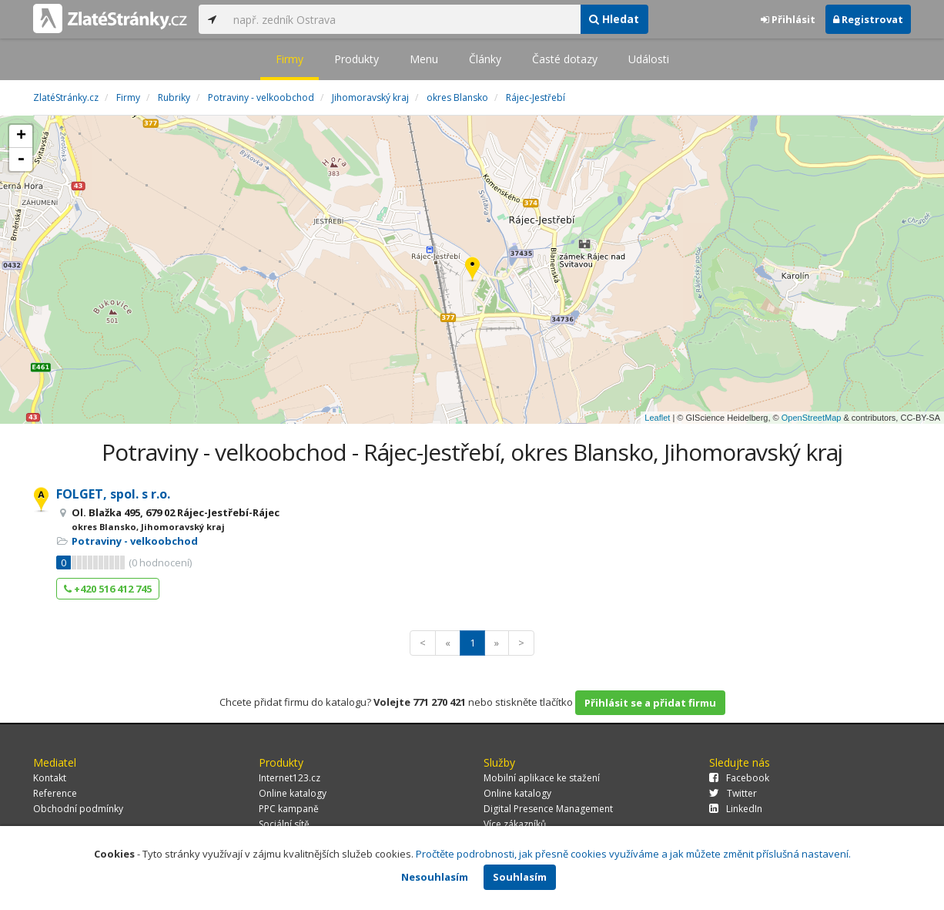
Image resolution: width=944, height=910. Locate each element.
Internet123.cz (289, 777)
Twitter (733, 793)
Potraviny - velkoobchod (135, 541)
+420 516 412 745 (108, 589)
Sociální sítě (284, 824)
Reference (55, 793)
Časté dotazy (565, 59)
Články (485, 59)
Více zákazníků (515, 824)
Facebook (739, 777)
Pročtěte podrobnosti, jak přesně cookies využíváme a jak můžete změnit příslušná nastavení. (633, 854)
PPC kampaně (289, 808)
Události (648, 59)
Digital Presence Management (548, 808)
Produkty (356, 59)
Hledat (614, 19)
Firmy (289, 59)
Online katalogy (292, 793)
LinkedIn (735, 808)
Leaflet (657, 417)
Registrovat (868, 19)
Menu (424, 59)
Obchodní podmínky (78, 808)
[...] (403, 19)
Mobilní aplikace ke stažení (542, 777)
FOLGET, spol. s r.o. (113, 493)
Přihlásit (788, 19)
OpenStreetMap (812, 417)
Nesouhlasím (434, 877)
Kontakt (49, 777)
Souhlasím (520, 877)
